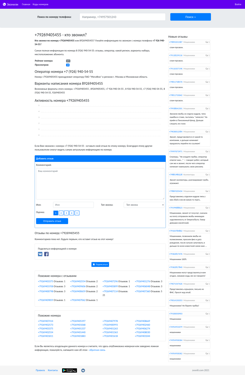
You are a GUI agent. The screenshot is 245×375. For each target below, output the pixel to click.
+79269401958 (45, 286)
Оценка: (40, 212)
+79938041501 (175, 108)
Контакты (53, 370)
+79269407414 (45, 321)
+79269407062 (77, 300)
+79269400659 (77, 291)
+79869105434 (175, 191)
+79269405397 (77, 321)
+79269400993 (110, 324)
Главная (26, 4)
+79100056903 (175, 313)
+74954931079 (175, 327)
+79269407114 (110, 291)
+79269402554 (77, 281)
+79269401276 (142, 281)
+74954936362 (175, 353)
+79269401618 (110, 336)
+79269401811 (45, 336)
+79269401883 (77, 336)
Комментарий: (44, 164)
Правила (40, 370)
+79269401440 (77, 332)
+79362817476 (175, 254)
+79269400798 (45, 291)
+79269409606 (77, 286)
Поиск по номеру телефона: (54, 17)
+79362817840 (175, 267)
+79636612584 (175, 131)
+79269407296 (110, 281)
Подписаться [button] (100, 264)
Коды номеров (40, 4)
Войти (238, 4)
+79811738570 (175, 82)
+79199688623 (175, 207)
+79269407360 (142, 291)
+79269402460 (142, 324)
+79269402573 (45, 324)
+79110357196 (175, 68)
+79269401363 (110, 332)
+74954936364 (175, 340)
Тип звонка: (107, 204)
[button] (190, 17)
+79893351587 (175, 42)
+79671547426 (175, 283)
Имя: (38, 204)
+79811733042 (175, 95)
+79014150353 (175, 300)
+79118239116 (175, 55)
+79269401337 (77, 328)
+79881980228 (175, 174)
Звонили (10, 4)
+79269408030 (142, 332)
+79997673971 (175, 151)
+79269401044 (142, 336)
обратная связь (97, 349)
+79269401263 (110, 328)
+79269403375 (45, 281)
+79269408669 (142, 321)
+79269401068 (77, 324)
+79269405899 (110, 286)
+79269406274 (142, 328)
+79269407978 (110, 321)
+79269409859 (45, 300)
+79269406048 (142, 286)
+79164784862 (175, 231)
